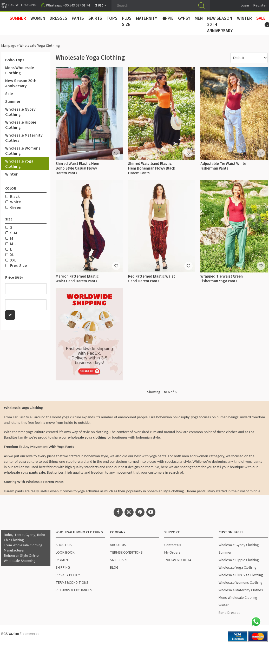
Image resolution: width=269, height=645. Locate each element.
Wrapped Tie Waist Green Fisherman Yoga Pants (221, 279)
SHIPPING (63, 567)
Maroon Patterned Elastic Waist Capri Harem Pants (77, 279)
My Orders (172, 552)
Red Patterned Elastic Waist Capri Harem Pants (151, 279)
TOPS (112, 18)
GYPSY (184, 18)
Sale (261, 18)
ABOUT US (64, 545)
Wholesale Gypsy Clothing (20, 111)
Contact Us (172, 545)
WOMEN (37, 18)
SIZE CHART (119, 560)
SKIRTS (95, 18)
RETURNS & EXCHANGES (74, 590)
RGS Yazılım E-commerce (20, 633)
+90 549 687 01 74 (177, 560)
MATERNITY (146, 18)
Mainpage (8, 45)
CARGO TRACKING (18, 5)
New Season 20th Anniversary (220, 24)
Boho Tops (14, 60)
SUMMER (18, 18)
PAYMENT (63, 560)
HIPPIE (167, 18)
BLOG (114, 567)
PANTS (78, 18)
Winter (11, 174)
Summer (13, 101)
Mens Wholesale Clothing (19, 70)
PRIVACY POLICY (68, 575)
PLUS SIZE (127, 21)
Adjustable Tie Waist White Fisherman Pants (223, 166)
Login (245, 5)
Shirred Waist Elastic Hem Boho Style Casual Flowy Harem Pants (77, 168)
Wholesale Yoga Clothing (19, 163)
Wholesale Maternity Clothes (24, 137)
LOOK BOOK (65, 552)
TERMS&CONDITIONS (72, 582)
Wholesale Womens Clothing (22, 150)
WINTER (244, 18)
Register (260, 5)
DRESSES (58, 18)
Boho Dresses (229, 612)
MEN (199, 18)
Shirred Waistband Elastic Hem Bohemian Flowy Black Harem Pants (151, 168)
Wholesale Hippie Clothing (20, 124)
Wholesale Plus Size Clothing (241, 575)
